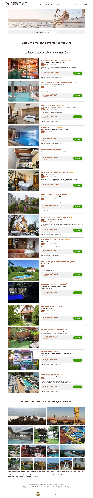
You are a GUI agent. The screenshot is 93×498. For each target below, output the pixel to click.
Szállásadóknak (55, 484)
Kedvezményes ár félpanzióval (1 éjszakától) (53, 84)
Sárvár (9, 471)
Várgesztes (62, 474)
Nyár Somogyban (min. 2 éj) (48, 263)
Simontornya (29, 476)
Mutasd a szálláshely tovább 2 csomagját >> (51, 279)
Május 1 (35, 486)
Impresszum (61, 484)
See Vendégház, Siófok (50, 351)
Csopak (28, 471)
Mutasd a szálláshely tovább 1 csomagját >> (51, 77)
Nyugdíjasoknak (63, 486)
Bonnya (15, 474)
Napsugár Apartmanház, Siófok (54, 329)
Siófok (64, 487)
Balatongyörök (29, 474)
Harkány (48, 487)
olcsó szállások (75, 4)
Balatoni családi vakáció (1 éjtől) (50, 376)
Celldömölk (36, 474)
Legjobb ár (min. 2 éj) (46, 308)
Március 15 (40, 486)
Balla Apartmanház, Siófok (53, 307)
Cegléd (43, 471)
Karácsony (32, 486)
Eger (30, 487)
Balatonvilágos (21, 474)
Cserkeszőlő (69, 471)
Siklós (83, 474)
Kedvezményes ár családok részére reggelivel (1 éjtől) (55, 129)
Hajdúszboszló (44, 487)
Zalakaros (74, 487)
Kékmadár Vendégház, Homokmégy (55, 284)
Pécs (40, 471)
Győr (46, 474)
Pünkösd (48, 486)
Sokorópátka (22, 476)
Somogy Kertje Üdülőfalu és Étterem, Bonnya (59, 262)
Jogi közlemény (49, 484)
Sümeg (57, 474)
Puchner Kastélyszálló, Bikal (55, 60)
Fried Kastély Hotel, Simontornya (56, 217)
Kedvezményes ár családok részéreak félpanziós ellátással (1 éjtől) (59, 107)
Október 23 (44, 486)
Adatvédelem (44, 484)
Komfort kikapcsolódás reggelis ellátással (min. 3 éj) (55, 196)
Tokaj (13, 476)
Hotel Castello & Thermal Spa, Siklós (58, 172)
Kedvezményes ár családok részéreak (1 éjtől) (53, 151)
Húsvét (28, 486)
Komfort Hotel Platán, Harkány (56, 195)
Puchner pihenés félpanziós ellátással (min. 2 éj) (54, 62)
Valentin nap (57, 486)
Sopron (79, 471)
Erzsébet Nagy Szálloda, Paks (55, 240)
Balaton (18, 487)
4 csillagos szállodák (56, 4)
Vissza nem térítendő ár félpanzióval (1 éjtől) (53, 219)
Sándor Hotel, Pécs (51, 128)
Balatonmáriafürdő (50, 471)
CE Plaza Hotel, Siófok (52, 374)
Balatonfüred (23, 487)
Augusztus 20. (45, 241)
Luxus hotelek (68, 486)
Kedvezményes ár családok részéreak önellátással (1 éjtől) (56, 353)
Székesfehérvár (34, 471)
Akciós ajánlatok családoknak (19, 4)
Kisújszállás (62, 471)
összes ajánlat (83, 4)
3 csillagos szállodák (45, 4)
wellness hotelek (66, 4)
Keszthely (23, 471)
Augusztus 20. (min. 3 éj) (47, 174)
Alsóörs (67, 474)
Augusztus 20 (24, 486)
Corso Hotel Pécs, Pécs (52, 105)
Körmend (72, 474)
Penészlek (35, 476)
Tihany (83, 471)
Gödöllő (42, 474)
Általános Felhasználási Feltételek (35, 484)
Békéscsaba (78, 474)
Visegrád (10, 474)
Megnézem (77, 73)
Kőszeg (74, 471)
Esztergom (34, 487)
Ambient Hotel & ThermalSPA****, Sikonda (60, 83)
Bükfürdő (27, 487)
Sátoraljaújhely (16, 471)
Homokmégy (51, 474)
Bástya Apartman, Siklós (52, 150)
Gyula (57, 471)
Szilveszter (52, 486)
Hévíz (17, 476)
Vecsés (9, 476)
